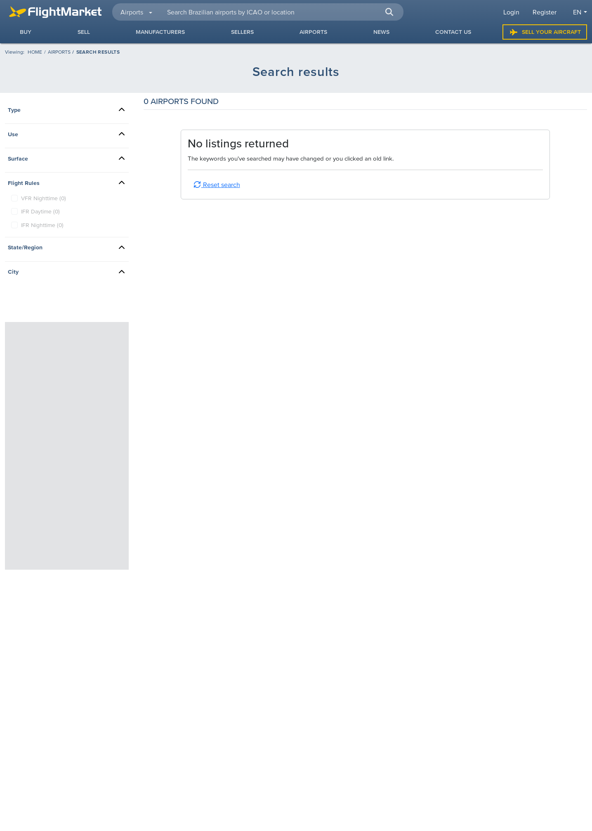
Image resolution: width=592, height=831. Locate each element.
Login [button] (511, 12)
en (577, 12)
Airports (59, 51)
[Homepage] (35, 51)
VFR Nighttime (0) (43, 198)
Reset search (216, 184)
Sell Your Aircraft (545, 32)
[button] (389, 12)
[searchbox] (280, 12)
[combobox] (280, 12)
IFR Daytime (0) (40, 211)
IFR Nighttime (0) (42, 225)
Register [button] (545, 12)
